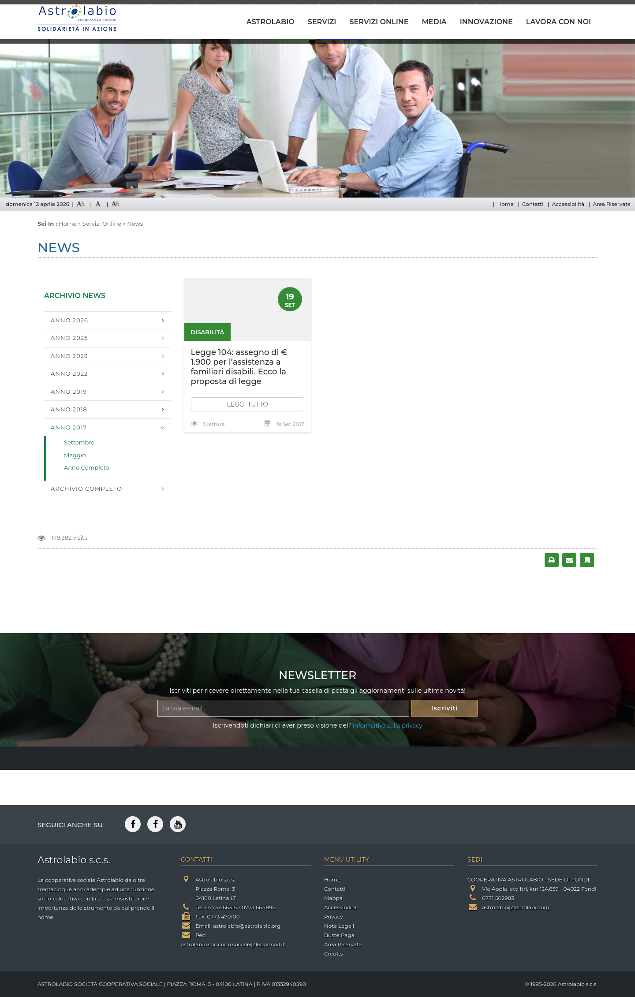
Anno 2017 (69, 427)
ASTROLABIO (271, 22)
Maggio (75, 455)
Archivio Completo (86, 488)
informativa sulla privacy (387, 725)
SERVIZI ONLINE (378, 22)
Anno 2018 (69, 409)
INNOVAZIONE (486, 22)
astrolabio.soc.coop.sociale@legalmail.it (233, 944)
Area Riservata (612, 204)
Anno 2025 (69, 337)
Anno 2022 (69, 373)
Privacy (333, 916)
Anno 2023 (69, 355)
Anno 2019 (69, 391)
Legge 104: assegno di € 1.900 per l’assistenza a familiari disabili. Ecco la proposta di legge (239, 366)
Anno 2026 (69, 320)
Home (505, 204)
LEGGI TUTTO (247, 404)
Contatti (532, 204)
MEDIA (434, 22)
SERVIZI (322, 22)
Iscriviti (444, 708)
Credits (333, 953)
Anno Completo (86, 467)
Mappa (333, 898)
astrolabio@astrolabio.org (246, 925)
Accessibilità (568, 204)
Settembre (79, 442)
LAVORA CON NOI (558, 22)
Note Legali (339, 925)
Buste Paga (339, 935)
